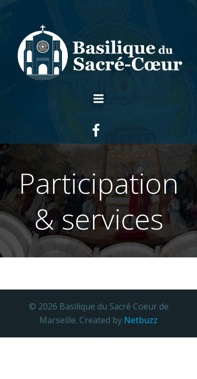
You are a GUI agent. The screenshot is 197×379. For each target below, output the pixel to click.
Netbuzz (141, 320)
